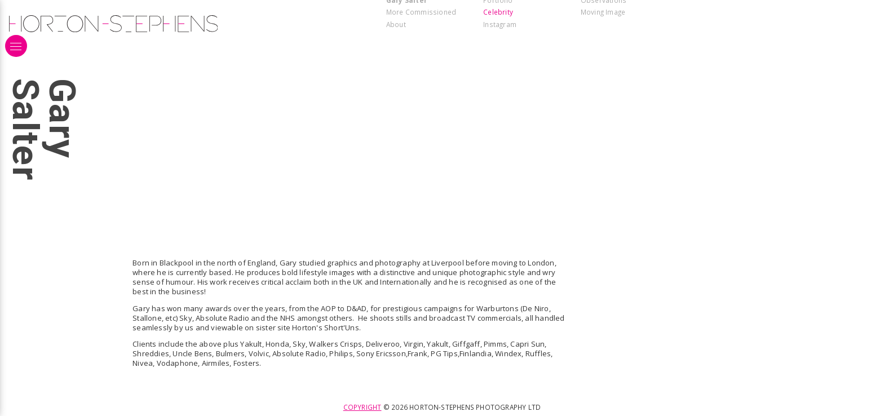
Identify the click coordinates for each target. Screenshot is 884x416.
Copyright (362, 406)
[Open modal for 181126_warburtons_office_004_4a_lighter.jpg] (757, 51)
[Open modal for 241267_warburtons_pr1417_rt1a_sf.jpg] (255, 65)
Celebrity (498, 11)
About (396, 24)
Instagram (499, 24)
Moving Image (603, 11)
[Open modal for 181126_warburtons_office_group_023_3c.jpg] (255, 51)
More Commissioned (421, 11)
